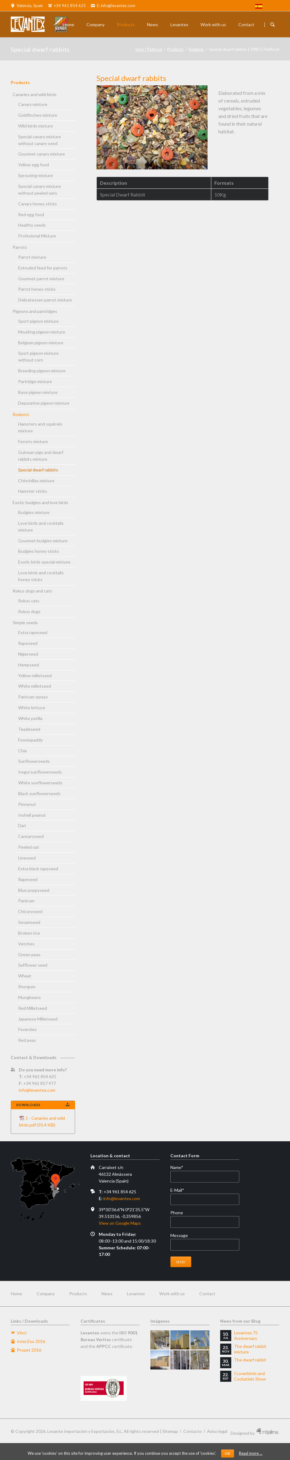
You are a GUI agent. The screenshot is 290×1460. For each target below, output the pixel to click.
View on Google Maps (120, 1223)
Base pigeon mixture (38, 392)
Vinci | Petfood (148, 49)
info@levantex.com (37, 1090)
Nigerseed (28, 654)
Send (180, 1262)
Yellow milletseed (35, 675)
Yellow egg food (33, 164)
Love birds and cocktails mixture (41, 526)
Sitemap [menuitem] (170, 1431)
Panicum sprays (33, 696)
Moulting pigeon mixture (41, 331)
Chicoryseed (30, 911)
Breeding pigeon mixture (42, 370)
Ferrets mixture (33, 441)
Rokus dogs (29, 611)
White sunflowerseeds (40, 782)
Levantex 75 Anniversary (246, 1335)
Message (179, 1235)
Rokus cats (28, 600)
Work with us (213, 24)
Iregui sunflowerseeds (40, 771)
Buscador (272, 24)
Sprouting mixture (35, 175)
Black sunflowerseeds (39, 793)
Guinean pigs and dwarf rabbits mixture (40, 456)
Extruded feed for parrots (42, 267)
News (152, 24)
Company (95, 24)
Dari (22, 825)
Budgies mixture (34, 512)
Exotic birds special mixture (44, 561)
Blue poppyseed (33, 890)
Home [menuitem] (16, 1293)
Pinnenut (27, 804)
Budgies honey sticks (38, 551)
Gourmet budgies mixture (43, 540)
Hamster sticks (32, 491)
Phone (176, 1212)
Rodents (196, 49)
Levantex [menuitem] (136, 1293)
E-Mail (180, 1190)
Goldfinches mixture (37, 115)
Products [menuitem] (78, 1293)
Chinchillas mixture (36, 480)
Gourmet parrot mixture (41, 278)
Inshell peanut (32, 815)
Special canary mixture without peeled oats (39, 190)
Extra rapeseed (32, 632)
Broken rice (29, 933)
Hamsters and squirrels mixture (40, 427)
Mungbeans (29, 997)
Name (180, 1167)
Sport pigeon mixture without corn (38, 356)
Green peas (29, 954)
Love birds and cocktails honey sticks (41, 576)
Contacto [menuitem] (192, 1431)
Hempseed (28, 664)
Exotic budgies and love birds (40, 502)
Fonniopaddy (30, 739)
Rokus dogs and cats (32, 590)
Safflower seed (32, 965)
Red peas (27, 1040)
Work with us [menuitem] (172, 1293)
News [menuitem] (107, 1293)
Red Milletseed (32, 1008)
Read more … (250, 1453)
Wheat (24, 975)
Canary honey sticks (37, 203)
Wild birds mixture (35, 125)
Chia (22, 750)
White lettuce (31, 707)
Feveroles (27, 1029)
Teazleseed (29, 729)
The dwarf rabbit (250, 1359)
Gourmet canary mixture (41, 153)
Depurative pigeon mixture (44, 403)
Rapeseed (28, 643)
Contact (246, 24)
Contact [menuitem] (207, 1293)
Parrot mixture (32, 257)
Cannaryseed (31, 836)
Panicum (26, 900)
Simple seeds (25, 622)
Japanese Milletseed (38, 1018)
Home (68, 24)
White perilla (30, 718)
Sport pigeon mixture (38, 321)
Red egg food (31, 214)
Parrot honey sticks (37, 289)
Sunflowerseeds (34, 761)
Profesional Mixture (37, 235)
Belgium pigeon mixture (40, 342)
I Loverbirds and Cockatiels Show (250, 1376)
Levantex (179, 24)
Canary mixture (32, 104)
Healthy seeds (32, 225)
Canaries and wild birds (35, 94)
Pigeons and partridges (35, 311)
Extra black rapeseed (38, 868)
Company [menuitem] (46, 1293)
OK (227, 1453)
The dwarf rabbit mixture (250, 1349)
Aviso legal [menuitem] (217, 1431)
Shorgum (26, 986)
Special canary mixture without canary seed (39, 140)
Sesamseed (29, 922)
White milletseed (34, 686)
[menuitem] (258, 7)
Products (126, 24)
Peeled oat (28, 847)
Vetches (26, 943)
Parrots (20, 247)
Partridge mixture (35, 381)
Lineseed (27, 857)
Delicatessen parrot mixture (45, 299)
